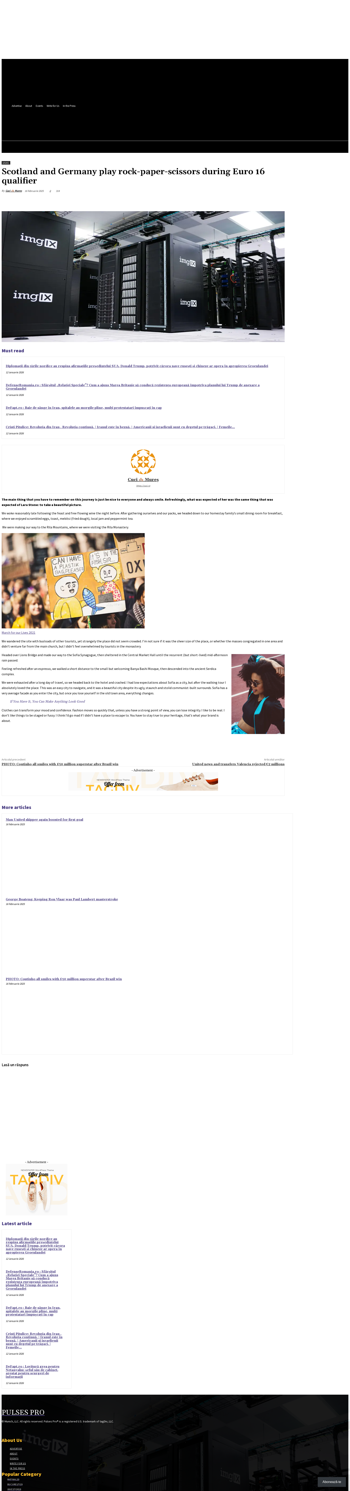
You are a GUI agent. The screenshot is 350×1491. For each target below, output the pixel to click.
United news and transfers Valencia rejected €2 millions (238, 764)
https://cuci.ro (143, 485)
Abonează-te (331, 1482)
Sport (6, 162)
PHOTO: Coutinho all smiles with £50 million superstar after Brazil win (60, 764)
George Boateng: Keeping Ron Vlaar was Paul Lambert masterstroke (62, 899)
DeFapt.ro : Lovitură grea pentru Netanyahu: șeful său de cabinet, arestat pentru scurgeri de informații (32, 1372)
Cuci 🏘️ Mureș (14, 190)
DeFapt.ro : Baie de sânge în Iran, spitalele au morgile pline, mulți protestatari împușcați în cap (84, 408)
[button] (125, 130)
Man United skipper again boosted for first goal (44, 820)
